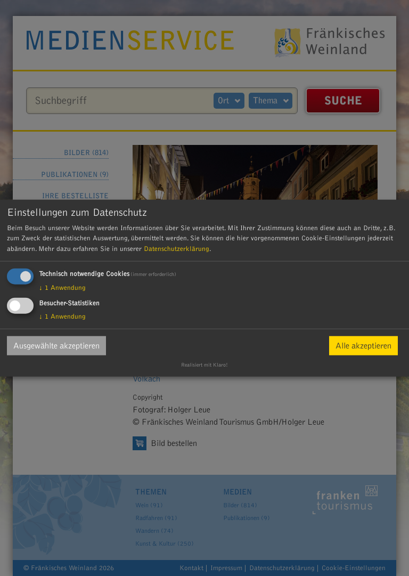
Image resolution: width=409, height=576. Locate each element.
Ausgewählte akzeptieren (56, 346)
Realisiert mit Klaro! (204, 365)
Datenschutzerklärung (176, 248)
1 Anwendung (62, 287)
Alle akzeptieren (363, 346)
